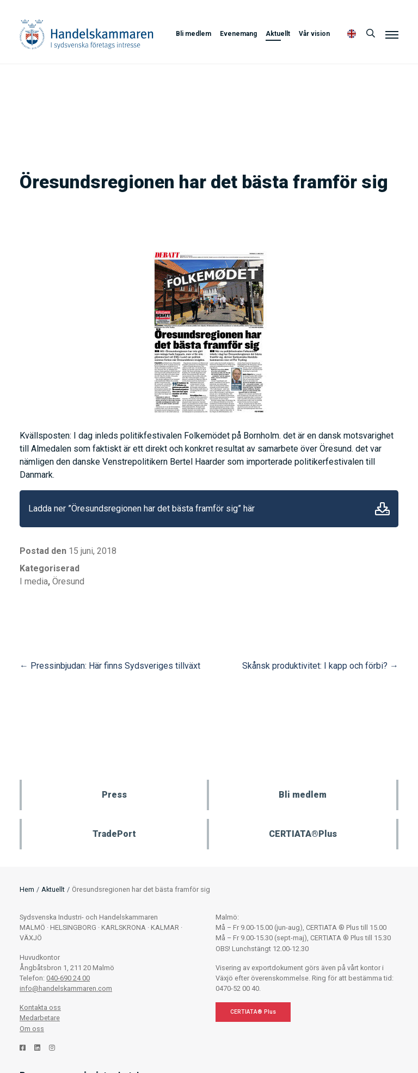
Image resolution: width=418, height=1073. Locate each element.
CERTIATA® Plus (253, 1011)
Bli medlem (193, 34)
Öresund (68, 581)
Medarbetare (40, 1018)
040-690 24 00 (68, 978)
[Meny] (392, 34)
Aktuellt (278, 34)
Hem (27, 889)
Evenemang (238, 34)
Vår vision (314, 34)
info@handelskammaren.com (66, 988)
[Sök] (371, 33)
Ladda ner (382, 509)
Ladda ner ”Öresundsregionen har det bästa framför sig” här (141, 508)
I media (34, 581)
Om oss (32, 1029)
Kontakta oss (40, 1007)
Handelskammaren (86, 34)
